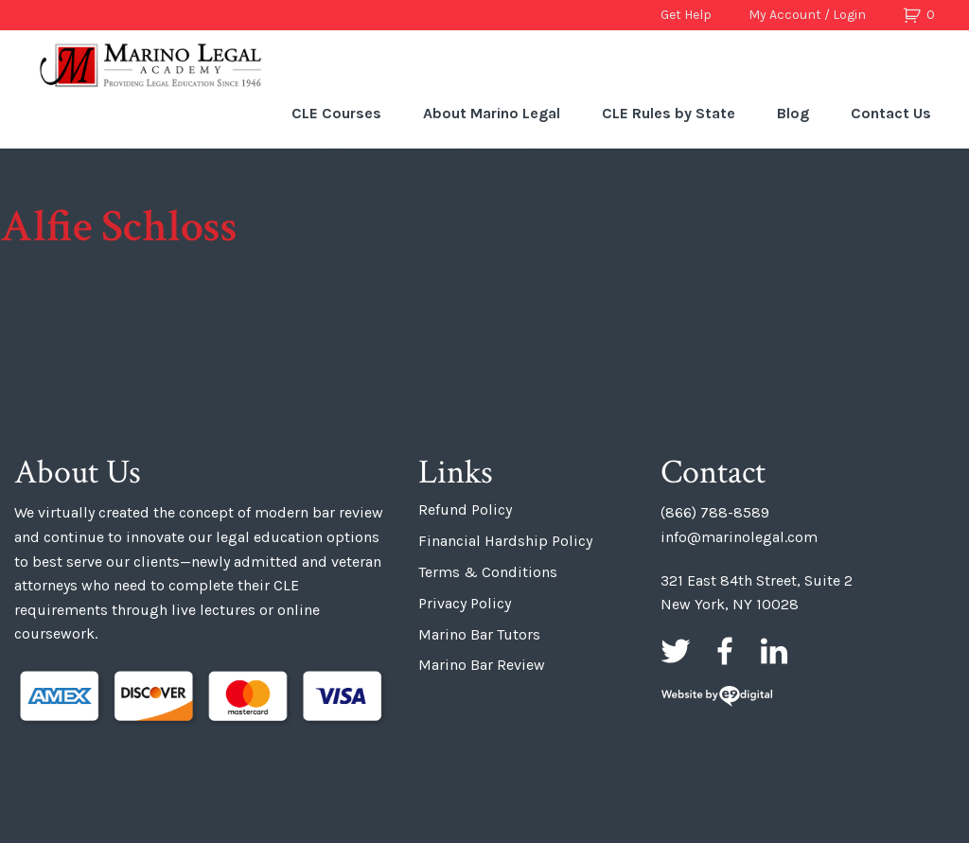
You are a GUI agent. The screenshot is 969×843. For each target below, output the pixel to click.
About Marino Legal (491, 113)
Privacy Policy (464, 603)
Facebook (725, 651)
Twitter (676, 651)
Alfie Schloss (119, 226)
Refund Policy (465, 509)
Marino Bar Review (481, 665)
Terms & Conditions (487, 572)
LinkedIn (774, 651)
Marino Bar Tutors (479, 634)
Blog (793, 113)
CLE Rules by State (668, 113)
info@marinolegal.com (739, 537)
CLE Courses (336, 113)
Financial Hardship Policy (505, 541)
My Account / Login (807, 15)
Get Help (686, 15)
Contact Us (891, 113)
